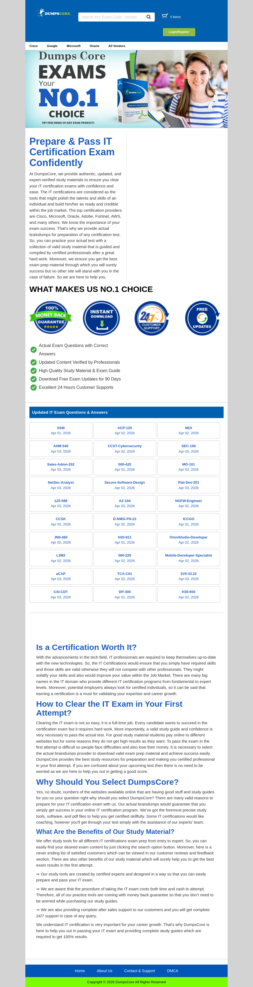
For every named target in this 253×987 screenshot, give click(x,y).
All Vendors (116, 46)
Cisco (33, 46)
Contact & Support (139, 971)
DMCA (172, 971)
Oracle (94, 46)
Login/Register (179, 31)
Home (80, 971)
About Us (104, 971)
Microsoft (73, 46)
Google (52, 46)
